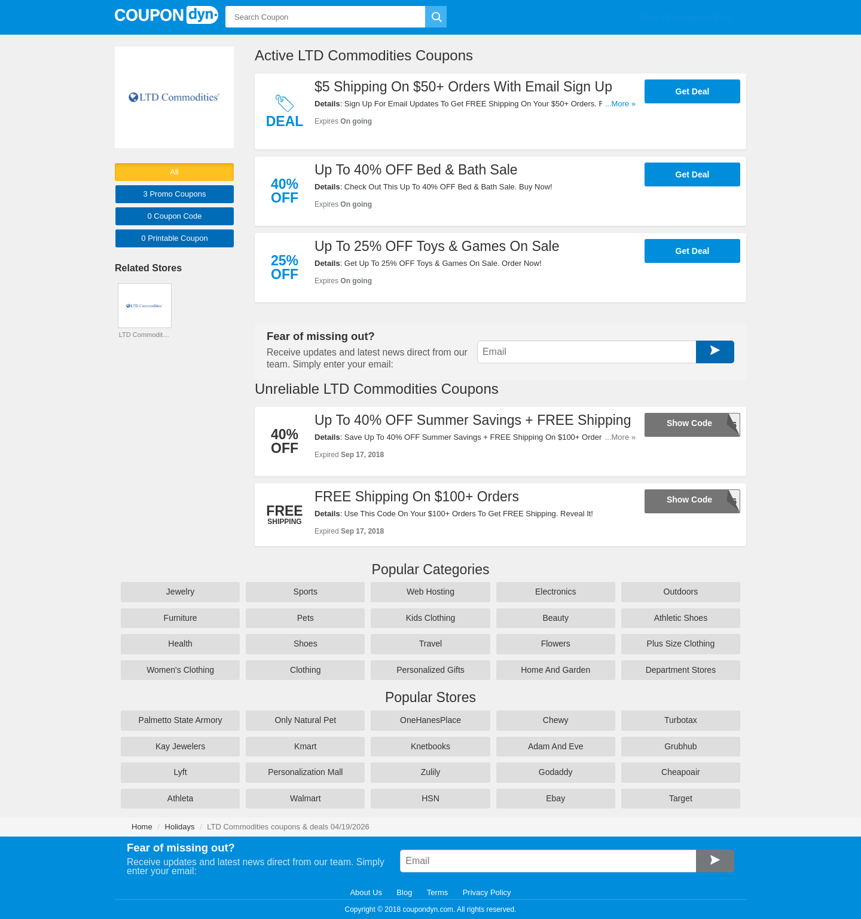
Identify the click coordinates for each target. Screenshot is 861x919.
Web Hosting (430, 591)
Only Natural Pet (305, 720)
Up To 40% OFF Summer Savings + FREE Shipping (473, 419)
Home (142, 826)
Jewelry (180, 591)
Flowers (555, 643)
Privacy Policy (487, 892)
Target (680, 797)
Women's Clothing (180, 670)
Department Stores (681, 670)
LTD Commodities (144, 334)
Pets (305, 618)
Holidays (180, 826)
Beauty (555, 618)
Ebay (555, 797)
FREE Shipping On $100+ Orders (417, 496)
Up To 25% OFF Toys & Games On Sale (437, 246)
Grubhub (680, 745)
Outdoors (681, 591)
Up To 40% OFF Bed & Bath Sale (416, 170)
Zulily (431, 772)
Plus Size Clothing (681, 643)
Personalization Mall (305, 772)
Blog (404, 892)
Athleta (180, 797)
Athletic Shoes (681, 618)
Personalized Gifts (430, 670)
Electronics (555, 591)
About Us (365, 892)
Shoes (305, 643)
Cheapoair (680, 772)
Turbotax (680, 720)
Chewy (556, 720)
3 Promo (175, 193)
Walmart (305, 797)
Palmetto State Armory (180, 720)
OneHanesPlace (430, 720)
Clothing (305, 670)
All (174, 171)
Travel (430, 643)
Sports (305, 591)
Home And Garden (555, 670)
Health (180, 643)
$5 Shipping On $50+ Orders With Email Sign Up (463, 86)
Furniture (180, 618)
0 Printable (174, 238)
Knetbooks (430, 745)
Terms (437, 892)
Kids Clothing (431, 618)
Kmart (305, 745)
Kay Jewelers (180, 745)
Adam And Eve (556, 745)
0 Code (174, 216)
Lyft (180, 772)
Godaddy (556, 772)
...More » (620, 103)
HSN (430, 797)
